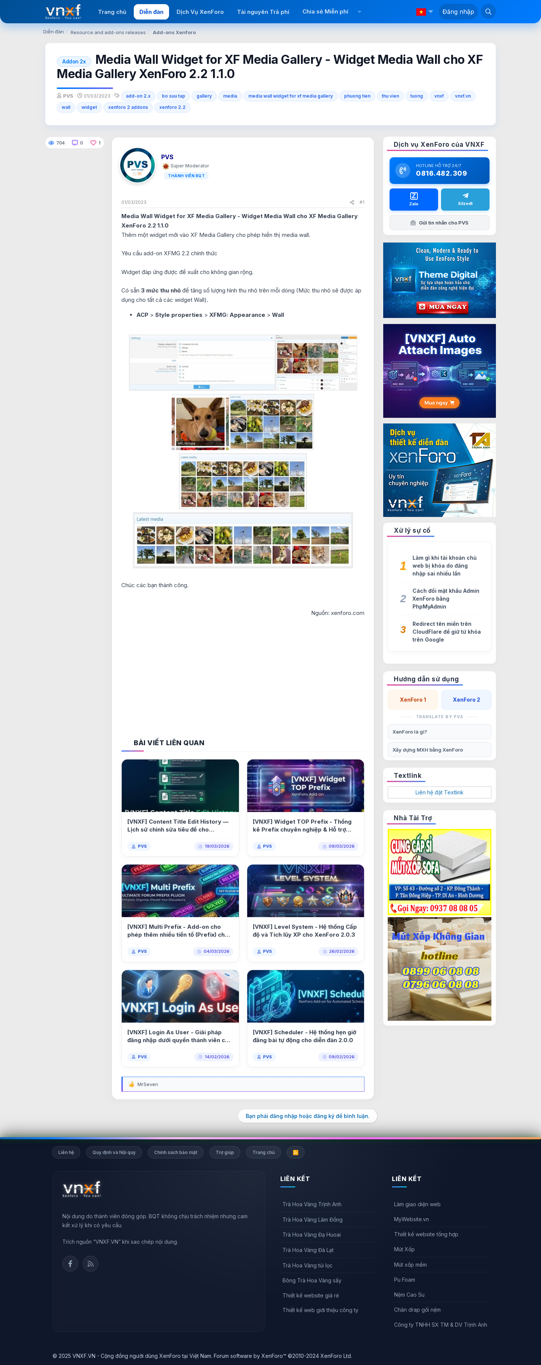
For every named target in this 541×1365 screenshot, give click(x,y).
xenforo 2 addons (128, 107)
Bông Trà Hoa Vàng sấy (312, 1280)
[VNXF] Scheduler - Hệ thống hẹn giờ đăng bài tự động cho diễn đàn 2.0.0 (304, 1036)
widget (89, 107)
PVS (142, 846)
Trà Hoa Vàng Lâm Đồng (313, 1219)
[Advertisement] (242, 670)
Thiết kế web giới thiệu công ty (320, 1310)
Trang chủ (112, 11)
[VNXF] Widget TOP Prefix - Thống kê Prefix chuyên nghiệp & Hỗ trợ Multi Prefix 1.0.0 (302, 825)
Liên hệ (66, 1152)
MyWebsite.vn (411, 1219)
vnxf (439, 96)
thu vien (390, 96)
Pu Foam (404, 1279)
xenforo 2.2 (172, 107)
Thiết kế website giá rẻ (311, 1295)
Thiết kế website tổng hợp (426, 1234)
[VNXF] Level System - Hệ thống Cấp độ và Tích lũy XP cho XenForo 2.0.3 (305, 930)
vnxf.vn (463, 96)
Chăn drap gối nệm (417, 1309)
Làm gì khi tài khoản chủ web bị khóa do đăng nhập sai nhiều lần (445, 565)
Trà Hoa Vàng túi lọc (307, 1265)
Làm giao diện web (417, 1204)
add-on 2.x (138, 96)
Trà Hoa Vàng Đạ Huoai (312, 1234)
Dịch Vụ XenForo (200, 11)
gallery (204, 96)
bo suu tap (173, 96)
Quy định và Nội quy (114, 1152)
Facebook (70, 1263)
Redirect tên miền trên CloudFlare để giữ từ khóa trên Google (447, 632)
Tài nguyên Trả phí (263, 11)
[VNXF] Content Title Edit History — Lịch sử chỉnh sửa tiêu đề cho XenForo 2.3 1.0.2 (177, 825)
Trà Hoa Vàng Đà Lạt (308, 1250)
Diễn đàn (151, 11)
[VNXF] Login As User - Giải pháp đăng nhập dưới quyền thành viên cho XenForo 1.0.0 (179, 1036)
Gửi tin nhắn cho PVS (439, 223)
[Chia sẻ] (352, 202)
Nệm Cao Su (409, 1294)
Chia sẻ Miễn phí (325, 11)
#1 (362, 202)
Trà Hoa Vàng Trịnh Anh (312, 1204)
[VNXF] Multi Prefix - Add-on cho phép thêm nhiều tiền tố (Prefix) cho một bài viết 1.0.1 (177, 931)
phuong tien (357, 96)
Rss (90, 1263)
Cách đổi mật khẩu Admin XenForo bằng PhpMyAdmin (446, 599)
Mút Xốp (404, 1249)
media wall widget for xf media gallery (290, 96)
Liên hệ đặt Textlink (440, 792)
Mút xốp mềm (410, 1264)
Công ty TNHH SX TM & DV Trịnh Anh (440, 1324)
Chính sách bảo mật (175, 1152)
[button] (359, 12)
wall (66, 107)
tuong (416, 96)
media (230, 96)
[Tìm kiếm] (488, 11)
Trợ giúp (225, 1152)
